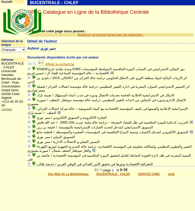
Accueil (6, 2)
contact (6, 109)
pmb (171, 174)
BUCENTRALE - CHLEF (113, 174)
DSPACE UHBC (149, 174)
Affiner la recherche (59, 64)
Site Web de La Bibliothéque (68, 174)
